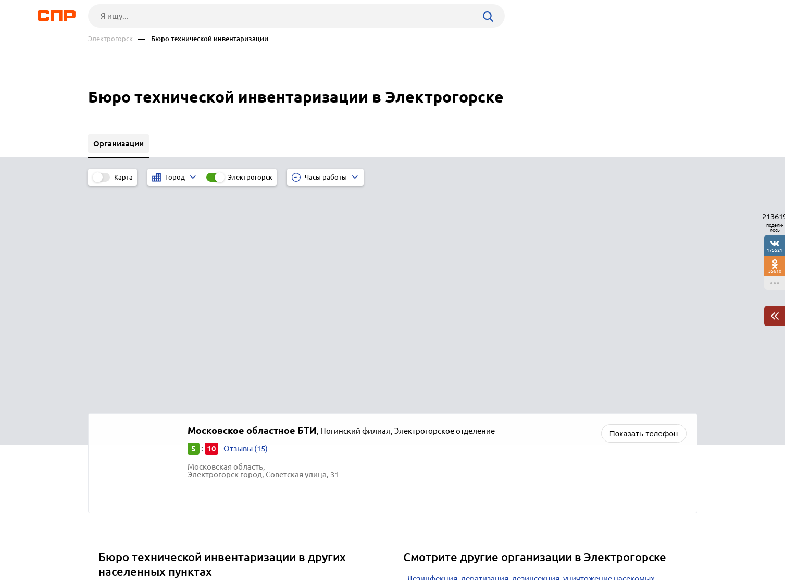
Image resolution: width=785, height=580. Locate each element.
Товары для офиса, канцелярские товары (482, 407)
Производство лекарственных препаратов (485, 394)
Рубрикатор (107, 541)
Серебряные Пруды (137, 414)
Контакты (321, 541)
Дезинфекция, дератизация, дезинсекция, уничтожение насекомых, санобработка (530, 364)
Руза (110, 427)
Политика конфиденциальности (227, 572)
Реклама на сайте (245, 541)
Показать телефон (643, 214)
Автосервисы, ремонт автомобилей (472, 420)
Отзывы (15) (245, 229)
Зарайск (117, 401)
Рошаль (116, 388)
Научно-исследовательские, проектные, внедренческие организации (534, 381)
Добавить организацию (651, 541)
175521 (774, 250)
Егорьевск (121, 375)
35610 (774, 271)
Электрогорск (110, 38)
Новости (171, 541)
